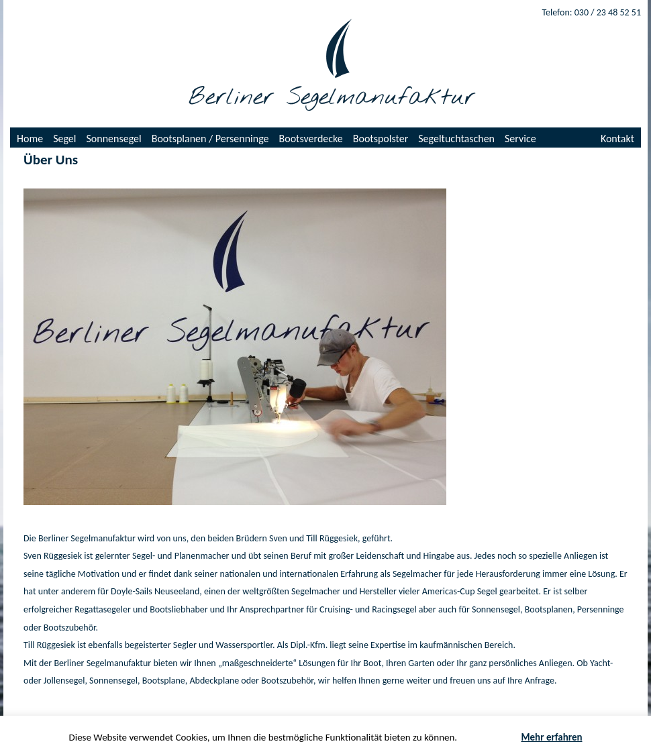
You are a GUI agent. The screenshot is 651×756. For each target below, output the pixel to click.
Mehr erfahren (551, 737)
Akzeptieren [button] (489, 738)
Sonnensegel (114, 138)
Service (520, 138)
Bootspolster (381, 138)
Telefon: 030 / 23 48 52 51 (591, 12)
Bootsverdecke (311, 138)
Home (30, 138)
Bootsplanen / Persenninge (210, 138)
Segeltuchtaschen (456, 138)
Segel (64, 138)
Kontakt (617, 138)
